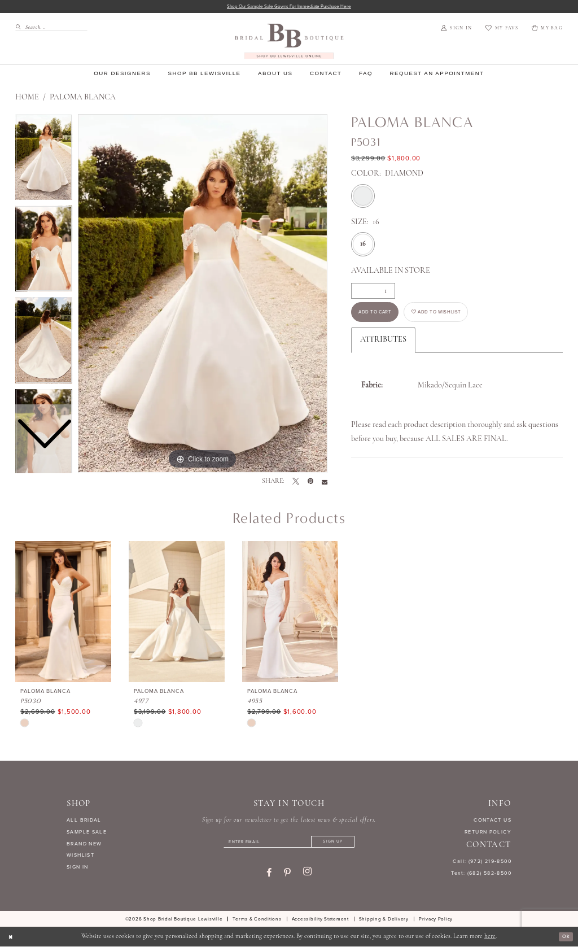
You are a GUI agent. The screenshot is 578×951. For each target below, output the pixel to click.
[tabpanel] (202, 295)
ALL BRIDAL (84, 821)
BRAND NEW (84, 845)
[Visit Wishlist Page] (501, 30)
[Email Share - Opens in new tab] (324, 483)
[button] (456, 30)
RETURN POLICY (488, 833)
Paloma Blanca (83, 99)
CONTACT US (492, 821)
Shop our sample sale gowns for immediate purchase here (289, 7)
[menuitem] (47, 28)
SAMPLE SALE (87, 833)
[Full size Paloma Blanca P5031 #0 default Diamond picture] (202, 295)
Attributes (383, 347)
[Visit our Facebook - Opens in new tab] (269, 877)
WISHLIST (80, 857)
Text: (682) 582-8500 (481, 874)
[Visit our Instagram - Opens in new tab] (307, 876)
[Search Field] (51, 28)
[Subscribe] (345, 845)
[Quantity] (373, 292)
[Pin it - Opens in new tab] (310, 482)
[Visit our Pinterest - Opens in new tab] (287, 877)
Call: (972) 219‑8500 (482, 863)
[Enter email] (289, 845)
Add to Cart (382, 317)
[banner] (289, 42)
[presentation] (63, 613)
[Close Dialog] (12, 941)
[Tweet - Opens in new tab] (295, 482)
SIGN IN (78, 869)
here (490, 941)
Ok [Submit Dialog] (564, 941)
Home (27, 99)
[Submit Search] (20, 28)
